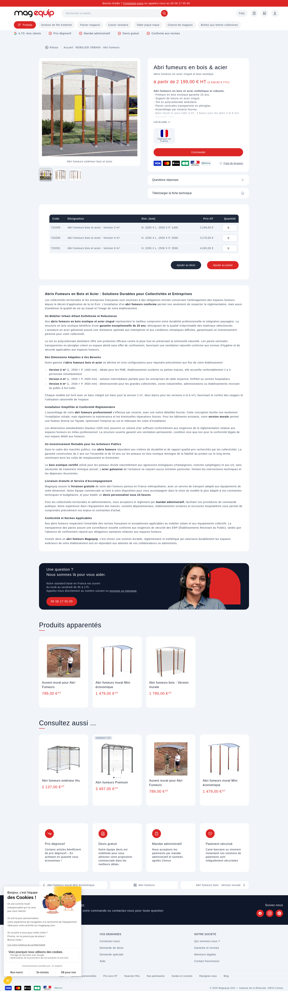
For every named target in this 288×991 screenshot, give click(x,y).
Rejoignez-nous (208, 976)
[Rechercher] (115, 13)
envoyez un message (123, 590)
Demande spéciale (111, 954)
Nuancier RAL (132, 976)
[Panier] (264, 13)
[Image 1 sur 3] (45, 174)
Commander (198, 152)
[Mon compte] (275, 13)
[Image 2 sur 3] (60, 174)
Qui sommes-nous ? (207, 941)
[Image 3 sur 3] (75, 174)
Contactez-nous (133, 3)
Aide (102, 961)
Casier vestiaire (118, 24)
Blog (226, 976)
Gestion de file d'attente (56, 24)
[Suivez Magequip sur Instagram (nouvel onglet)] (269, 913)
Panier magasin (90, 24)
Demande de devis (112, 947)
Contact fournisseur (207, 961)
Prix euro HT (110, 976)
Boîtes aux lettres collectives (219, 24)
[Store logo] (34, 13)
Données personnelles (83, 976)
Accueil (68, 47)
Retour (51, 47)
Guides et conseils (182, 976)
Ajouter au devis (186, 265)
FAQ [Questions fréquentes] (242, 13)
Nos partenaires (156, 976)
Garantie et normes (206, 947)
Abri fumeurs (111, 47)
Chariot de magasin (180, 24)
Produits (25, 25)
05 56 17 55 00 (62, 601)
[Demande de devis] (254, 13)
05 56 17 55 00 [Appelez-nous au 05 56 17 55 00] (180, 3)
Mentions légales (205, 954)
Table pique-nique (148, 24)
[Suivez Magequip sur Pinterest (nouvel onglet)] (279, 913)
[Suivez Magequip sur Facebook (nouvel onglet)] (260, 913)
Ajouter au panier (223, 265)
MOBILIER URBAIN (88, 47)
